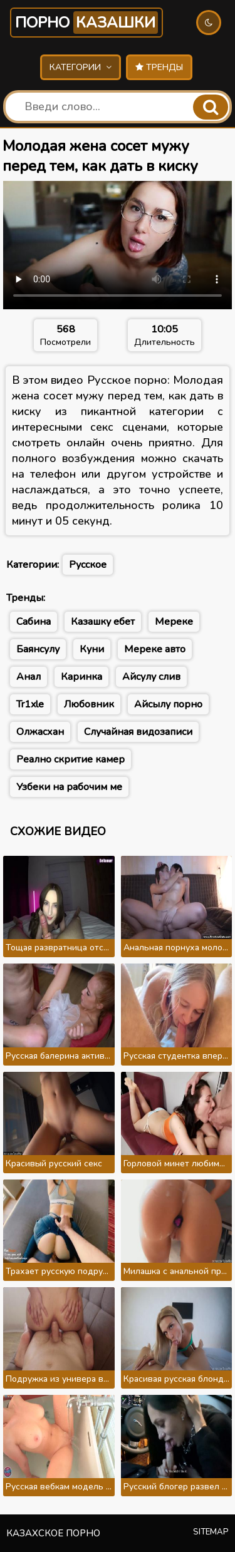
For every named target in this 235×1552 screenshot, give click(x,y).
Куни (92, 649)
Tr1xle (30, 704)
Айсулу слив (151, 677)
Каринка (81, 677)
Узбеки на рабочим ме (69, 787)
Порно (86, 22)
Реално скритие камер (70, 759)
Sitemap (211, 1532)
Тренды (159, 67)
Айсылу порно (168, 704)
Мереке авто (154, 649)
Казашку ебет (103, 622)
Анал (28, 677)
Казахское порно (53, 1533)
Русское (88, 565)
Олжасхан (40, 732)
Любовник (89, 704)
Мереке (174, 622)
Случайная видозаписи (138, 732)
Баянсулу (38, 649)
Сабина (33, 622)
